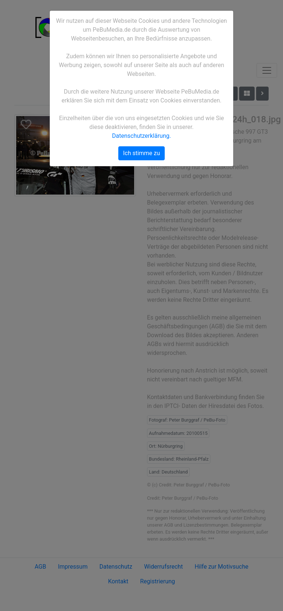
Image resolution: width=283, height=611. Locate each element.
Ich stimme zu (141, 153)
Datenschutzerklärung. (141, 135)
